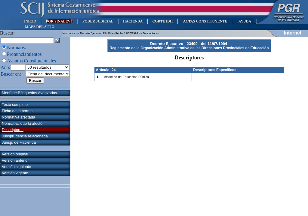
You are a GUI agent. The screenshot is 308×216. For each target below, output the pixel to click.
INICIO (30, 21)
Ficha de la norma (17, 111)
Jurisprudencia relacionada (25, 136)
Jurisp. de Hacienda (19, 142)
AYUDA (245, 21)
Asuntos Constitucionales (31, 60)
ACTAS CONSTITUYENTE (205, 21)
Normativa (17, 47)
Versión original (15, 154)
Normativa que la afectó (22, 123)
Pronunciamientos (24, 54)
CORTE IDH (162, 21)
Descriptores (12, 130)
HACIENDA (133, 21)
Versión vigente (15, 173)
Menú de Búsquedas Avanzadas (29, 93)
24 (114, 70)
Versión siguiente (16, 166)
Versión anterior (15, 160)
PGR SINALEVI (59, 21)
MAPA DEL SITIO (39, 27)
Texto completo (15, 104)
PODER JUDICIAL (97, 21)
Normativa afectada (18, 117)
